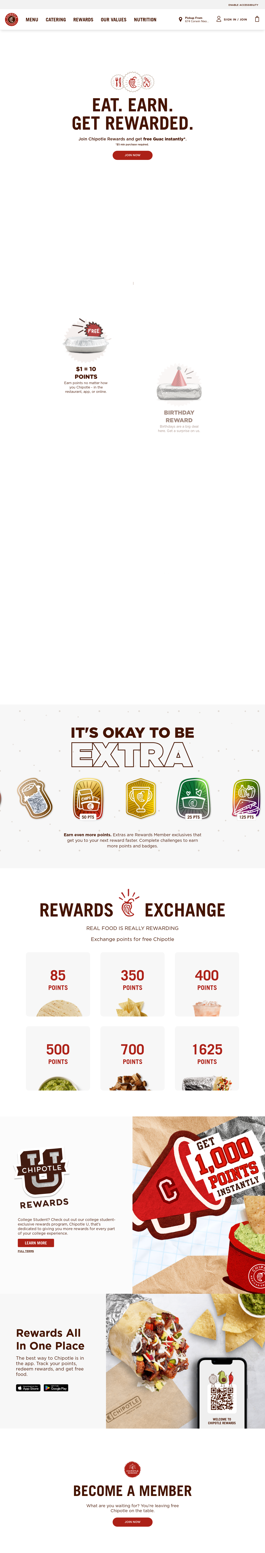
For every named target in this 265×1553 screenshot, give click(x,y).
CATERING (56, 19)
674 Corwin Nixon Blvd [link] (197, 21)
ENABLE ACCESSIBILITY (243, 5)
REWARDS (83, 19)
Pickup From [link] (193, 18)
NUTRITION (145, 19)
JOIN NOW (133, 155)
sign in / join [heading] (235, 20)
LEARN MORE (36, 1242)
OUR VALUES (113, 19)
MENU (32, 19)
